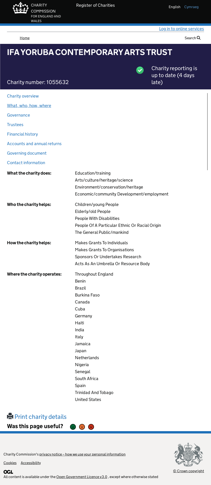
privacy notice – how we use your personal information (82, 454)
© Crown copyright (188, 471)
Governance (18, 115)
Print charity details (37, 416)
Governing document (27, 153)
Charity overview (23, 96)
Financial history (22, 134)
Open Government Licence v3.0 (81, 477)
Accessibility (31, 463)
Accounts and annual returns (34, 143)
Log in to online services (181, 28)
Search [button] (193, 38)
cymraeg (191, 7)
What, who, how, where (29, 105)
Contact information (26, 162)
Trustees (15, 124)
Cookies (10, 463)
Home (25, 38)
